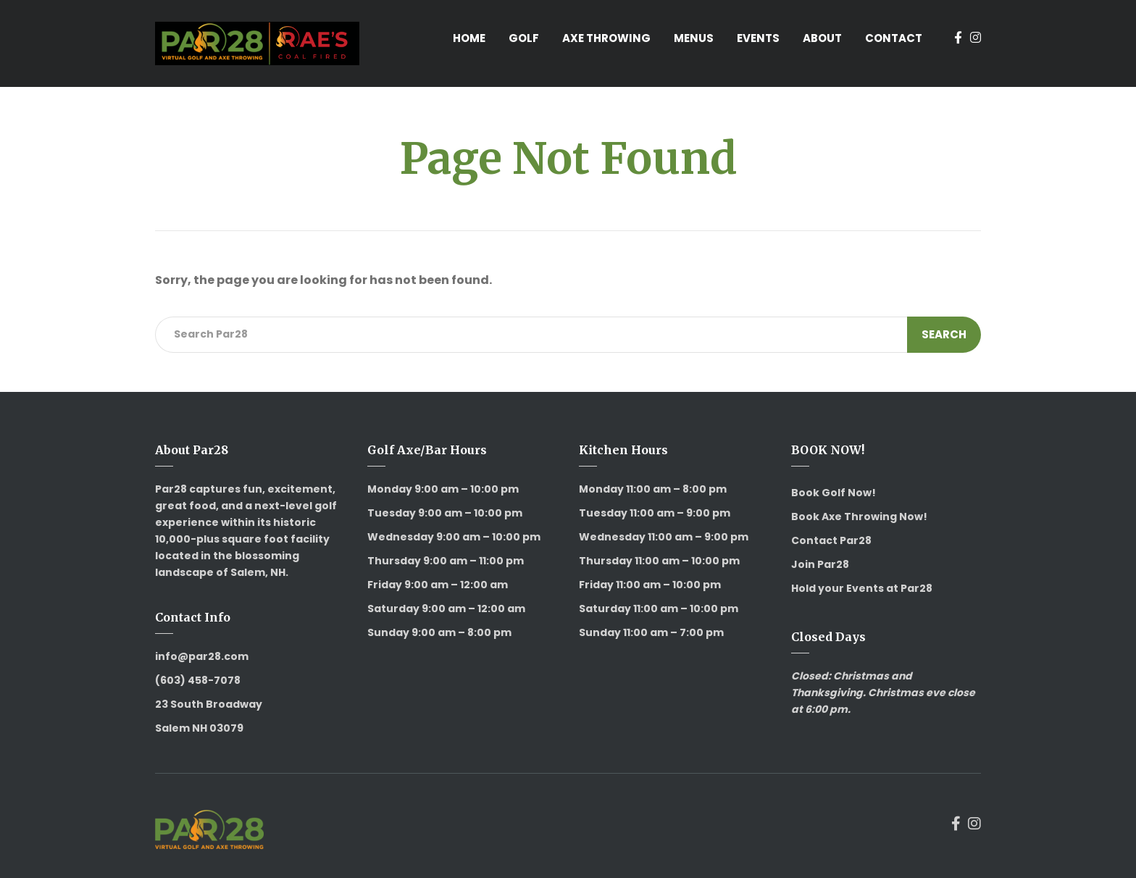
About (822, 38)
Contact (893, 38)
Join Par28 (820, 564)
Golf (524, 38)
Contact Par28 (831, 540)
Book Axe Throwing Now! (859, 516)
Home (469, 38)
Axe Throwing (606, 38)
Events (758, 38)
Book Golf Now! (833, 492)
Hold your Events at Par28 (861, 588)
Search (944, 334)
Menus (694, 38)
